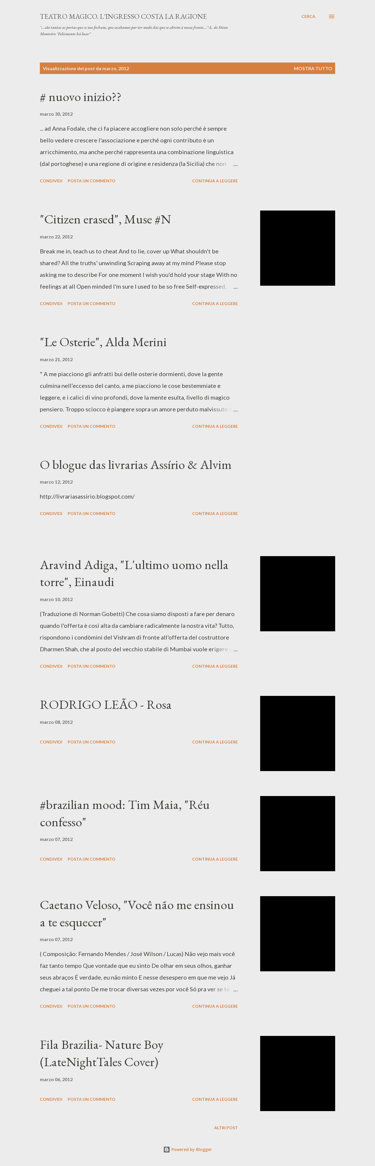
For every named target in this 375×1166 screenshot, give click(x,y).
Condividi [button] (51, 180)
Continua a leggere (215, 180)
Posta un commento (91, 180)
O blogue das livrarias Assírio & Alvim (136, 464)
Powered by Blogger (187, 1149)
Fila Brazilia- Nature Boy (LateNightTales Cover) (101, 1053)
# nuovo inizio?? (81, 96)
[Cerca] (308, 16)
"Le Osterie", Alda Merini (103, 341)
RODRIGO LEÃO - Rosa (106, 704)
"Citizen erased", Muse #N (105, 219)
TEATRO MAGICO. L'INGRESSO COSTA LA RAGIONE (123, 16)
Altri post (226, 1127)
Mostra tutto (313, 68)
